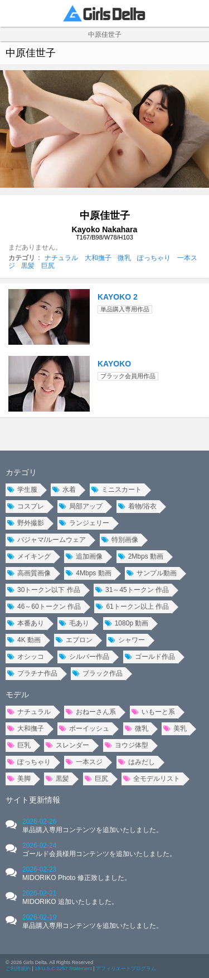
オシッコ (25, 657)
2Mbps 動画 (140, 556)
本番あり (25, 623)
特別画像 (119, 540)
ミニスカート (116, 489)
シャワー (126, 640)
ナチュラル (61, 258)
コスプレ (25, 506)
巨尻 (48, 266)
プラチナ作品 (32, 673)
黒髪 (28, 266)
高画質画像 (29, 573)
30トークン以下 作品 (43, 590)
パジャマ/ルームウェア (46, 540)
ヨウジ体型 (126, 745)
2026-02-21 (70, 897)
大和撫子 (98, 258)
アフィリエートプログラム (126, 968)
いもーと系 (153, 712)
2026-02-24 (99, 850)
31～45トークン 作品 (132, 590)
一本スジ (84, 762)
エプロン (74, 640)
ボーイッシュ (84, 728)
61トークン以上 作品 (132, 606)
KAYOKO (114, 363)
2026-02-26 (92, 826)
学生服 (22, 489)
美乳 (175, 728)
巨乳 (19, 745)
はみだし (136, 762)
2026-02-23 (76, 873)
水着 (64, 489)
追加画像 (84, 556)
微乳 (124, 258)
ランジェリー (84, 523)
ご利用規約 (18, 968)
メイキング (29, 556)
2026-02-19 (92, 921)
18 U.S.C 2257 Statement (63, 968)
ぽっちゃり (154, 258)
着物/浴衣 (137, 506)
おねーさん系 (91, 712)
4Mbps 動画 (88, 573)
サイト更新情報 (33, 799)
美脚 (19, 779)
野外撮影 (25, 523)
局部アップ (81, 506)
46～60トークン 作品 (44, 606)
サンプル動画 (152, 573)
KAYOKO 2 (118, 296)
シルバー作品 (84, 657)
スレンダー (67, 745)
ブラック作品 (97, 673)
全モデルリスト (151, 779)
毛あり (74, 623)
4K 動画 (24, 640)
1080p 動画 (127, 623)
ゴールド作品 (150, 657)
